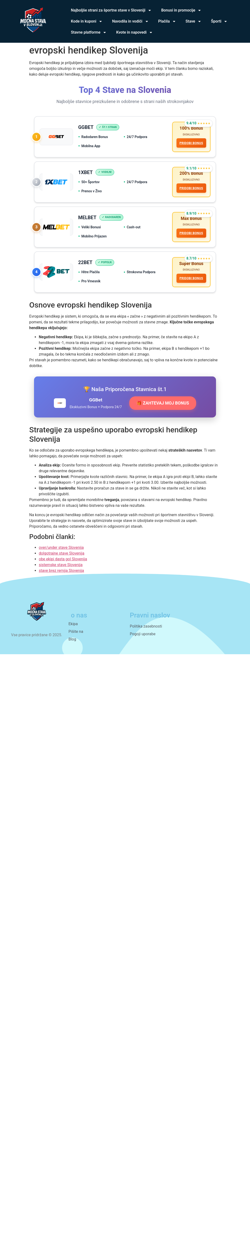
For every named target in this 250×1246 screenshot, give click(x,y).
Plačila (167, 21)
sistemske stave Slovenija (61, 570)
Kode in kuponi (86, 21)
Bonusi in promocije (181, 10)
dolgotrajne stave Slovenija (61, 558)
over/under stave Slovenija (61, 552)
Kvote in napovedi (134, 32)
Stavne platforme (89, 32)
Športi (219, 21)
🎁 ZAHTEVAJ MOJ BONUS (162, 408)
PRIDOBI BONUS (191, 143)
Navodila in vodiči (130, 21)
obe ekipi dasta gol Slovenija (63, 564)
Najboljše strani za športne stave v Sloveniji (111, 10)
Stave (193, 21)
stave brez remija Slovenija (61, 576)
